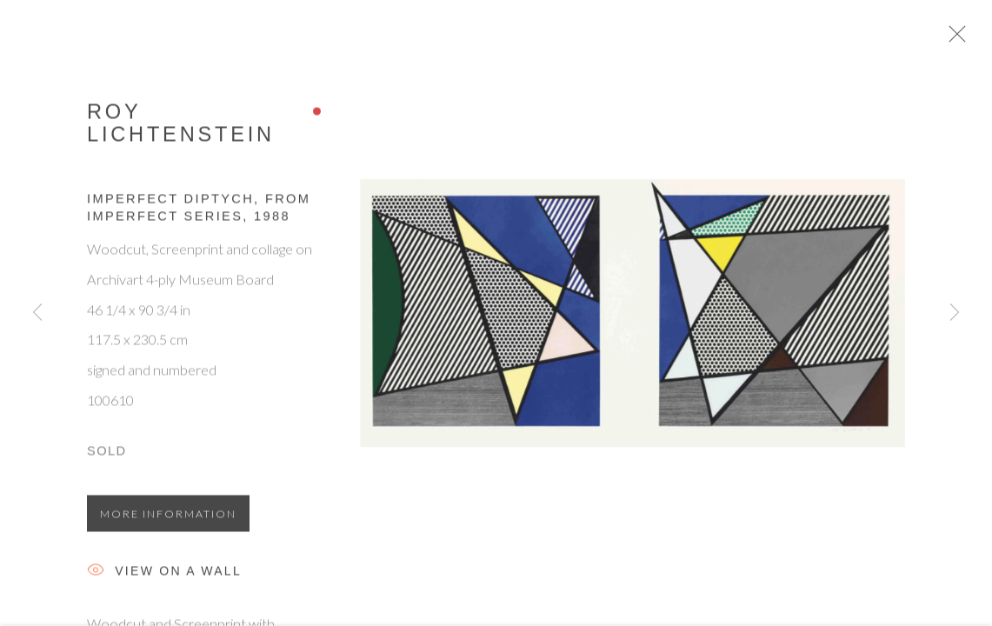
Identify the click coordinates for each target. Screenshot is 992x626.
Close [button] (978, 39)
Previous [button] (37, 313)
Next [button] (954, 313)
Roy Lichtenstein (181, 131)
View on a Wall (164, 580)
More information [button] (168, 522)
